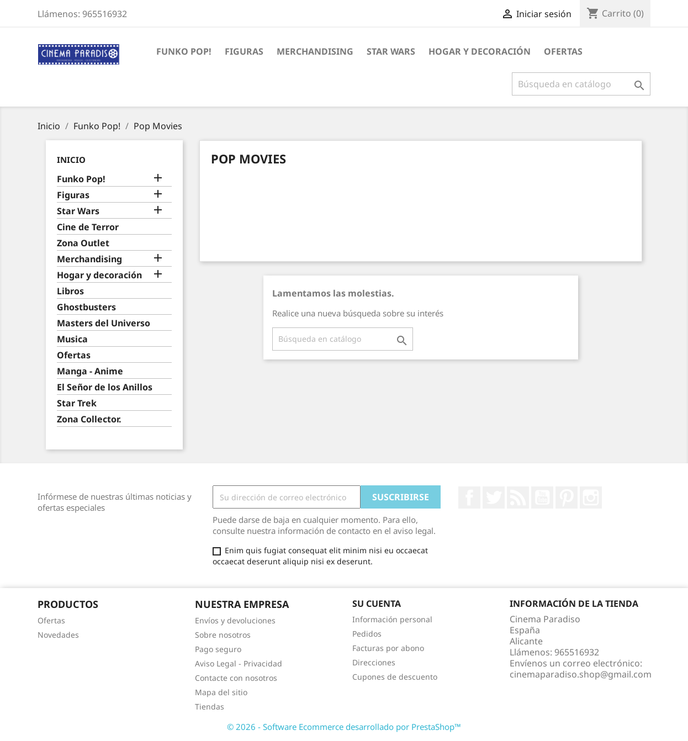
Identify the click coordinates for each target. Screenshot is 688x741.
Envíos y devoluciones (235, 620)
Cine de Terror (88, 227)
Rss (518, 497)
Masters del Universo (103, 323)
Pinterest (566, 497)
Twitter (494, 497)
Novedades (58, 634)
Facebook (469, 497)
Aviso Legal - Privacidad (238, 663)
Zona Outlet (83, 243)
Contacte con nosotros (236, 678)
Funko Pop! (183, 51)
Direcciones (373, 662)
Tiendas (209, 706)
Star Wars (391, 51)
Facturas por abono (388, 648)
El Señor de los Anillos (104, 387)
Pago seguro (218, 649)
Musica (72, 339)
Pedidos (367, 633)
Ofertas (563, 51)
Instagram (591, 497)
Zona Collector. (89, 419)
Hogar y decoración (479, 51)
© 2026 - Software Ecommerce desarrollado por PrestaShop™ (344, 726)
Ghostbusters (86, 307)
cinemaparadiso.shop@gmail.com (581, 674)
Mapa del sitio (221, 692)
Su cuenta (376, 603)
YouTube (542, 497)
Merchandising (315, 51)
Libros (70, 291)
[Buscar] (581, 84)
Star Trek (77, 403)
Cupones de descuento (394, 676)
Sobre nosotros (223, 634)
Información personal (392, 619)
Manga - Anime (90, 371)
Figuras (244, 51)
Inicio (71, 159)
